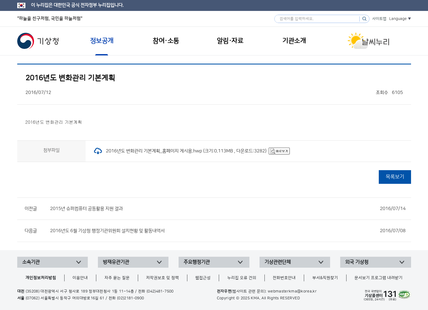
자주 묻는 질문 (117, 278)
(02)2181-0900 (130, 298)
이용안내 (80, 278)
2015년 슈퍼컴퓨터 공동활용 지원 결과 (228, 209)
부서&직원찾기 (325, 278)
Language (398, 19)
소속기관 (31, 262)
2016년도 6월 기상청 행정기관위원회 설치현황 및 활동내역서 (228, 231)
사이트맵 (379, 19)
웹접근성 (203, 278)
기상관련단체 (277, 262)
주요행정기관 (197, 262)
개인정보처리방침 (40, 278)
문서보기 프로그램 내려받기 (378, 278)
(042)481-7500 (160, 291)
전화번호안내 (284, 278)
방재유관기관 (116, 262)
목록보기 (395, 177)
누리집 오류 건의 (241, 278)
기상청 (38, 41)
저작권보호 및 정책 (162, 278)
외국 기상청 (356, 262)
